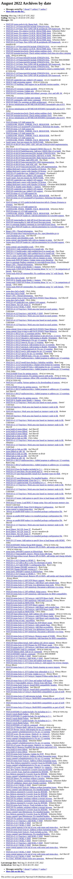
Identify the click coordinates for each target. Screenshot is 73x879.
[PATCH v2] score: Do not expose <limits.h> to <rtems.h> (29, 745)
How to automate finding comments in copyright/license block (31, 224)
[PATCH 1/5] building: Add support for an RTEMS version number (33, 84)
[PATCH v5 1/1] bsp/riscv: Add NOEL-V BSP (24, 658)
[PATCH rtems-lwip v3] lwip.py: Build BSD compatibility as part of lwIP (35, 698)
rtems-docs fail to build (15, 278)
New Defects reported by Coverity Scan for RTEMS (27, 774)
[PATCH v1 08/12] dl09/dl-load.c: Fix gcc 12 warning (27, 356)
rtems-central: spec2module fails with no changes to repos (29, 240)
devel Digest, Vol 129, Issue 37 (18, 305)
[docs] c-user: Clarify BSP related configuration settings (28, 256)
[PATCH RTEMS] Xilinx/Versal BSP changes (24, 545)
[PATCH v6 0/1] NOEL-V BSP (18, 841)
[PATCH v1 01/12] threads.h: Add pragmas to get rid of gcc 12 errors (33, 336)
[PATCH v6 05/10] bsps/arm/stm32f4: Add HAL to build (28, 155)
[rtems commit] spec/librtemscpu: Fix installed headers (28, 790)
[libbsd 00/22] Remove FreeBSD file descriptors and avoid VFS (31, 747)
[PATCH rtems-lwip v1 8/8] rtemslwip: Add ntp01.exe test (29, 600)
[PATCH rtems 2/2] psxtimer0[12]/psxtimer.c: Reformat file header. (33, 127)
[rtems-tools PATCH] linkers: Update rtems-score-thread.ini (30, 260)
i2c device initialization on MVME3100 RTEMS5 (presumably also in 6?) (35, 104)
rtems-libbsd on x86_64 (15, 451)
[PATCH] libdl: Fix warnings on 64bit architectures (26, 102)
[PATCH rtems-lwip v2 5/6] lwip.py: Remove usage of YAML (31, 636)
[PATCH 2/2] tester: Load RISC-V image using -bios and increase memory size (37, 503)
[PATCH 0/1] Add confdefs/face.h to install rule (25, 249)
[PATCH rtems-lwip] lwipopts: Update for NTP (25, 754)
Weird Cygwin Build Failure (17, 687)
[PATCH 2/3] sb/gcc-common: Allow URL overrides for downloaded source (36, 378)
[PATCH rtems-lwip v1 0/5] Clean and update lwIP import (29, 660)
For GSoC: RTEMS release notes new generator (25, 858)
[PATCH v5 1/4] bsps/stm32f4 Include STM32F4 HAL (28, 26)
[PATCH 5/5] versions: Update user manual (23, 98)
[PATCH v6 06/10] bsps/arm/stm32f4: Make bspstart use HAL (31, 158)
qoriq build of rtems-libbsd (17, 429)
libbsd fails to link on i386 (16, 436)
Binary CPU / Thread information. (20, 231)
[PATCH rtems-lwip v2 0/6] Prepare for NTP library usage (29, 623)
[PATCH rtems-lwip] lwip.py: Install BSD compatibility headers (31, 685)
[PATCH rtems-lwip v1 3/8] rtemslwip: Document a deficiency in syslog (35, 587)
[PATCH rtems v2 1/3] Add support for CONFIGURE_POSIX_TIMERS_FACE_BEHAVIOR (28, 194)
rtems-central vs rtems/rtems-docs (19, 509)
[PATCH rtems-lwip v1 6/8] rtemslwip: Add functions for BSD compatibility (36, 594)
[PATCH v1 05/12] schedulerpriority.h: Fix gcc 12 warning (29, 349)
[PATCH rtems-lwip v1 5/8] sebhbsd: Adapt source (26, 592)
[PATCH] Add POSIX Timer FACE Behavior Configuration (30, 507)
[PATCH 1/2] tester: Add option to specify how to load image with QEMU (35, 498)
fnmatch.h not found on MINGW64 (20, 603)
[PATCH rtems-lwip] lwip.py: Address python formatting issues (31, 756)
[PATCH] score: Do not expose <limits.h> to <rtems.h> (28, 734)
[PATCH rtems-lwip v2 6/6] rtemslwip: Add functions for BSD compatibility (36, 638)
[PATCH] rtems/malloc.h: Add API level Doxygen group (28, 220)
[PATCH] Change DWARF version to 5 (22, 567)
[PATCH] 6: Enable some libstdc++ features (23, 187)
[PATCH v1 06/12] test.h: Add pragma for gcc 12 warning (29, 351)
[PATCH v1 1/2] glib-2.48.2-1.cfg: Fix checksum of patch (29, 563)
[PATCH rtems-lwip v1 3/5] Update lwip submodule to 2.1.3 (30, 672)
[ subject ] (35, 9)
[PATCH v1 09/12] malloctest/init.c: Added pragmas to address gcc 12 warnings (38, 358)
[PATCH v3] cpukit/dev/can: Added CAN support (26, 173)
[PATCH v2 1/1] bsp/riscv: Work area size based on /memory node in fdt (35, 420)
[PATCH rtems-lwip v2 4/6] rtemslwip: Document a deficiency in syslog (35, 632)
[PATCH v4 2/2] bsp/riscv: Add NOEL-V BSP (24, 313)
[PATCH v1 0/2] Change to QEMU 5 (21, 560)
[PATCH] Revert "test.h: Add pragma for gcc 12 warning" (29, 729)
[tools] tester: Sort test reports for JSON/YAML (25, 142)
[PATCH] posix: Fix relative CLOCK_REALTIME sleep (28, 31)
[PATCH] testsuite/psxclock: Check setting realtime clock (29, 51)
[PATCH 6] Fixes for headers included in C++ (24, 469)
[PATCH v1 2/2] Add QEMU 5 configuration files (26, 565)
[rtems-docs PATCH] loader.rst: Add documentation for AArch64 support (35, 216)
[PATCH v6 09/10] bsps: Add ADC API (22, 164)
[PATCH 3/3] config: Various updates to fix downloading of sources (33, 382)
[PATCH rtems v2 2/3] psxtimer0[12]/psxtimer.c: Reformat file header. (34, 198)
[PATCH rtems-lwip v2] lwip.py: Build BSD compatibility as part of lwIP (35, 692)
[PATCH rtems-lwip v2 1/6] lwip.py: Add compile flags (28, 625)
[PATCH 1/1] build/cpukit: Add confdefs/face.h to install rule (30, 251)
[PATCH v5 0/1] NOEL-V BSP (18, 656)
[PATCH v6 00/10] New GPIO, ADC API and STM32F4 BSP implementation (37, 144)
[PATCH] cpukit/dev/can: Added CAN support (24, 80)
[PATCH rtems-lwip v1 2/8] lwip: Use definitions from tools (30, 585)
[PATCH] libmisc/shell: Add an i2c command (24, 652)
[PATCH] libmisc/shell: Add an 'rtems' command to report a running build (35, 69)
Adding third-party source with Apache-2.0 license (26, 169)
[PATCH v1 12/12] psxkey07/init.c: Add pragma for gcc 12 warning (33, 367)
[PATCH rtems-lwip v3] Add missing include (24, 696)
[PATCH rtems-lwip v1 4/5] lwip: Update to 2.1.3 (26, 674)
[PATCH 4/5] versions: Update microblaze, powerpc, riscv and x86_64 (34, 93)
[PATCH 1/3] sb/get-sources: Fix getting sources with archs (29, 376)
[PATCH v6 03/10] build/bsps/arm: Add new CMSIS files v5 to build (33, 151)
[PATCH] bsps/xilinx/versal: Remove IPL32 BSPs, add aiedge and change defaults (38, 547)
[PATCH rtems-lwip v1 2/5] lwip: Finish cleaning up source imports (33, 667)
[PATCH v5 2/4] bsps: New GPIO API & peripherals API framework (33, 29)
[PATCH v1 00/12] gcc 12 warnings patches (23, 333)
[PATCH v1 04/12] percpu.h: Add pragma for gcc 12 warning (30, 345)
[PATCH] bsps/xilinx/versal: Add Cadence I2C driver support (30, 614)
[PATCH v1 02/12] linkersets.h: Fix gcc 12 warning (26, 340)
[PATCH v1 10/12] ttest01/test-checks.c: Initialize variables (30, 362)
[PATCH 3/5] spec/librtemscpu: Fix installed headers (27, 478)
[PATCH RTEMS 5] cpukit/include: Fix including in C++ (29, 712)
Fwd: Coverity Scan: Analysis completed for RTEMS (27, 772)
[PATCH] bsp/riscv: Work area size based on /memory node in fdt (32, 407)
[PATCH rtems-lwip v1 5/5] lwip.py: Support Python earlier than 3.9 (33, 676)
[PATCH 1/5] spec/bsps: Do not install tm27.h (24, 471)
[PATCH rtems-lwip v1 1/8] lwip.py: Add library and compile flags (33, 583)
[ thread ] (27, 9)
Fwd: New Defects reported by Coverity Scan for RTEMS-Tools (31, 763)
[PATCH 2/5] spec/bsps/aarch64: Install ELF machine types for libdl (33, 474)
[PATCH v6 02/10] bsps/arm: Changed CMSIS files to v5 (29, 149)
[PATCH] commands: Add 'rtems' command (23, 100)
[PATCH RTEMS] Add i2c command (21, 649)
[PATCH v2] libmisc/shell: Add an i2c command (25, 727)
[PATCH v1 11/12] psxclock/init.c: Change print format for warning (33, 365)
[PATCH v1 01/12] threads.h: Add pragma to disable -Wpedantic (32, 338)
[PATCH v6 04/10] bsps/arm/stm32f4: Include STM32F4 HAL (31, 153)
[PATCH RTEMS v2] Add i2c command (22, 725)
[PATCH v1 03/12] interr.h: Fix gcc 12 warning (25, 342)
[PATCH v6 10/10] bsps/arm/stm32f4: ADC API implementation (32, 167)
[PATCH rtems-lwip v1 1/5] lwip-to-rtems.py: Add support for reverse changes (37, 663)
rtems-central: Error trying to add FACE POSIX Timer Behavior (31, 298)
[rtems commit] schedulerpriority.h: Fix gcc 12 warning (28, 732)
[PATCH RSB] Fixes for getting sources (22, 374)
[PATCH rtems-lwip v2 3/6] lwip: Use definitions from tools (30, 629)
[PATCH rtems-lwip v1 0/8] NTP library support (25, 580)
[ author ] (43, 9)
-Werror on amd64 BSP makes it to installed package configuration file (34, 511)
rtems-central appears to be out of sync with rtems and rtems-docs (32, 827)
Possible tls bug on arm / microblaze (20, 620)
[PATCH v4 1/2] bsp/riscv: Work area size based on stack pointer (32, 309)
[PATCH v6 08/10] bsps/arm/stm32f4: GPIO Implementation (30, 162)
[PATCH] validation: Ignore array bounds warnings (26, 783)
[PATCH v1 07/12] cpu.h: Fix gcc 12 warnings (24, 353)
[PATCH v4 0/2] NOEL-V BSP (18, 307)
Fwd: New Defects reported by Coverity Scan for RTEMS (29, 770)
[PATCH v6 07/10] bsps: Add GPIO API (22, 160)
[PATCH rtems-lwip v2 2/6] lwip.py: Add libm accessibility (30, 627)
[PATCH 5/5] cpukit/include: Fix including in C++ (26, 483)
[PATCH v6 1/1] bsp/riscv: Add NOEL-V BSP (24, 843)
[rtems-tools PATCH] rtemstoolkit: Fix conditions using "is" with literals (35, 273)
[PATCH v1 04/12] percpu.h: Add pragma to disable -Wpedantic (31, 347)
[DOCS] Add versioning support (19, 82)
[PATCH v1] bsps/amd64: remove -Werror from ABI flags (29, 554)
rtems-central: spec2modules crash (20, 238)
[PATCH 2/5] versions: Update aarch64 (21, 89)
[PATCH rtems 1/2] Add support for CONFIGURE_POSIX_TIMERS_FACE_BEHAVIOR (28, 123)
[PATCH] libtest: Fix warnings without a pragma (25, 778)
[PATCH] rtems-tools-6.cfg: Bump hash (22, 24)
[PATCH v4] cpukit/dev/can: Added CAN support (26, 302)
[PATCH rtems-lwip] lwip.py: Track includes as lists (27, 805)
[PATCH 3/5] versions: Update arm (20, 91)
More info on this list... (15, 11)
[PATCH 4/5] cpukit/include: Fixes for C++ (23, 480)
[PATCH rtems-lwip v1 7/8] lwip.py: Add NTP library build (30, 598)
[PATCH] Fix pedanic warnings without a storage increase (29, 781)
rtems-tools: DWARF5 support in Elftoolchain (24, 551)
